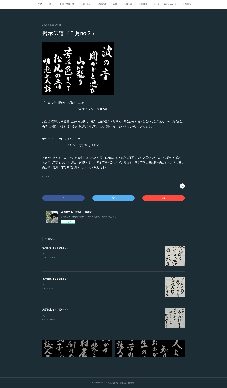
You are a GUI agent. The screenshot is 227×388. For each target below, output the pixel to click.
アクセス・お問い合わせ (165, 4)
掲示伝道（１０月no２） (55, 309)
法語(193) (45, 177)
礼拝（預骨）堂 (67, 4)
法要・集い (86, 4)
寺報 (115, 4)
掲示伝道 (102, 4)
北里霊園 (187, 4)
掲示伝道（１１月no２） (55, 248)
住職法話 (128, 4)
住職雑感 (143, 4)
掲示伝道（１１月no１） (55, 278)
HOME (39, 4)
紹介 (51, 4)
